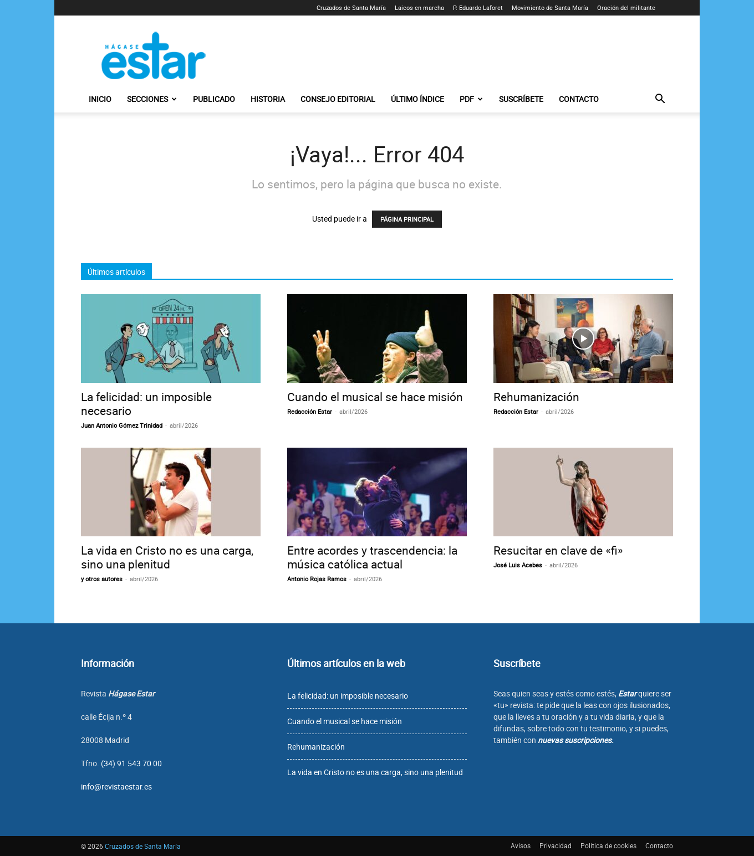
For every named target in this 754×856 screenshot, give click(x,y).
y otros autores (102, 579)
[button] (659, 100)
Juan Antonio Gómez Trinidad (121, 425)
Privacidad (555, 845)
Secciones (152, 99)
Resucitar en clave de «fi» (558, 550)
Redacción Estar (309, 411)
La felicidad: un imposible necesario (146, 403)
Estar (627, 693)
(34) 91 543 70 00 (131, 763)
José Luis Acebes (517, 565)
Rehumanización (536, 396)
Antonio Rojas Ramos (317, 579)
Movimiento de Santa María (550, 7)
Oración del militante (626, 7)
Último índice (417, 99)
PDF (471, 99)
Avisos (521, 845)
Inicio (100, 99)
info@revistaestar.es (116, 786)
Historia (268, 99)
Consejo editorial (337, 99)
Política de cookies (608, 845)
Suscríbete (521, 99)
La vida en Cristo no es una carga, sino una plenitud (167, 557)
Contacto (579, 99)
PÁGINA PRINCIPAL (407, 219)
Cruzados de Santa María (351, 7)
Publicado (214, 99)
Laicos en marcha (419, 7)
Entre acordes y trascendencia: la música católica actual (372, 557)
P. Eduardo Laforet (478, 7)
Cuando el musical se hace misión (375, 396)
